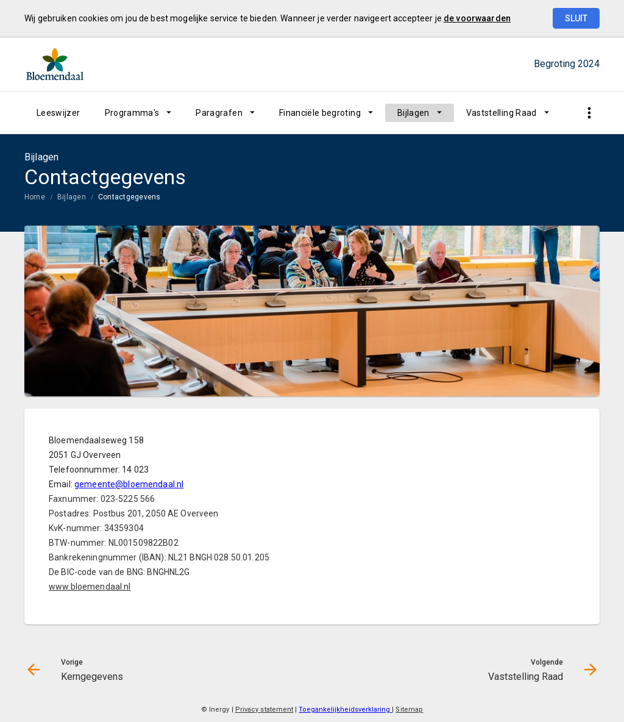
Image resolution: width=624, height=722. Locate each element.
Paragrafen (219, 113)
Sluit (576, 18)
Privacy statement (264, 709)
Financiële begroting (320, 113)
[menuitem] (58, 113)
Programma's (132, 113)
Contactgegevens (129, 197)
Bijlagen (413, 113)
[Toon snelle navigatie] (589, 113)
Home (34, 197)
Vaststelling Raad (501, 113)
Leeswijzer (58, 113)
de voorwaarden (477, 18)
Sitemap (409, 709)
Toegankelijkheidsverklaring (345, 709)
